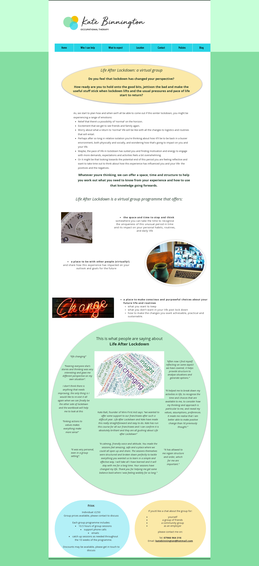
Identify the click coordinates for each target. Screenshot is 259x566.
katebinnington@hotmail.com (174, 541)
